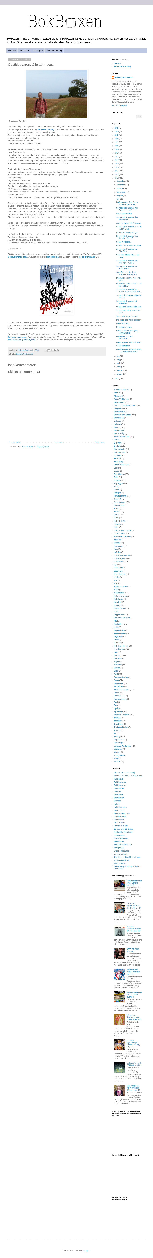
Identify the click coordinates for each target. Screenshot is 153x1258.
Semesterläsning (121, 677)
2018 (117, 157)
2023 (117, 139)
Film (116, 487)
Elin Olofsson (119, 823)
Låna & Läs (118, 568)
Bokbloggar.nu (120, 782)
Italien (116, 527)
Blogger (86, 1251)
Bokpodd (117, 421)
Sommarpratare (120, 699)
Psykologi (118, 637)
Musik (116, 590)
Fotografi (117, 493)
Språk (116, 708)
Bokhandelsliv (119, 412)
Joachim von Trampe (122, 530)
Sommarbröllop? (123, 346)
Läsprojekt (118, 571)
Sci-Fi (116, 674)
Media (116, 577)
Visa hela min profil (119, 105)
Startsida (57, 442)
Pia (115, 621)
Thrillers (117, 718)
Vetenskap (118, 749)
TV (115, 733)
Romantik (118, 658)
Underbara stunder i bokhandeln (124, 337)
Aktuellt (117, 393)
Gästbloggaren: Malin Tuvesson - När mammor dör (133, 1088)
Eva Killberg (119, 474)
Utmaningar (118, 743)
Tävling (117, 736)
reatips (116, 640)
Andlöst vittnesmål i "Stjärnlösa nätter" (134, 1064)
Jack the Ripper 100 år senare (128, 223)
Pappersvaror (119, 615)
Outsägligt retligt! (123, 323)
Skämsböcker (119, 696)
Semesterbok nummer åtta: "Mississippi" (127, 218)
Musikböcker (119, 593)
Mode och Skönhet (121, 587)
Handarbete (119, 505)
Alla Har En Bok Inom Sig (124, 773)
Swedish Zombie (121, 854)
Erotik (116, 468)
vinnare (117, 752)
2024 (117, 135)
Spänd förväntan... (123, 242)
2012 (117, 178)
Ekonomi (117, 458)
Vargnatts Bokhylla (121, 860)
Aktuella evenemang (54, 50)
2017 (117, 160)
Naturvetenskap (120, 596)
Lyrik (116, 565)
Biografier (118, 408)
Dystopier (118, 455)
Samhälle (118, 665)
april (119, 363)
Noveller (117, 602)
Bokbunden (118, 795)
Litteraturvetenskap (122, 555)
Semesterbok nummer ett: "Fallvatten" (126, 302)
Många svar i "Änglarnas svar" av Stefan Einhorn (134, 1017)
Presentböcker (120, 633)
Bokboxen (12, 50)
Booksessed (119, 810)
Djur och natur (119, 449)
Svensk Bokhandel (121, 851)
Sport (116, 705)
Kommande (118, 546)
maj (118, 360)
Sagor (116, 661)
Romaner (117, 655)
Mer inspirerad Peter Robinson (128, 320)
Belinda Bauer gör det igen (127, 232)
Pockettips (118, 624)
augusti (120, 195)
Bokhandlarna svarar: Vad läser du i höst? (133, 972)
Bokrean (117, 424)
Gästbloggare (38, 50)
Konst (116, 549)
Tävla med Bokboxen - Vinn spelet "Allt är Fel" (134, 905)
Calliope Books (120, 816)
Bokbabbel (118, 779)
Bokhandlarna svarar (122, 415)
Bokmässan (119, 418)
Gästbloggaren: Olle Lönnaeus (128, 342)
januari (120, 374)
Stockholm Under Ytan (123, 845)
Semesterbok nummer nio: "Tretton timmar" (127, 209)
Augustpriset (119, 402)
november (121, 185)
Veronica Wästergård (122, 746)
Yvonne (117, 761)
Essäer (117, 471)
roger (116, 652)
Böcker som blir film (122, 437)
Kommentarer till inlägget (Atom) (35, 447)
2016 (117, 164)
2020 (117, 149)
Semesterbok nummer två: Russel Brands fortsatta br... (128, 290)
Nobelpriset (118, 599)
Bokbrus (117, 791)
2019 (117, 153)
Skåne (116, 693)
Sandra (117, 668)
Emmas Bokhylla (121, 826)
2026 (117, 128)
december (121, 181)
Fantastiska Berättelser (123, 832)
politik (116, 627)
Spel (116, 702)
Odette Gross (119, 608)
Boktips (117, 427)
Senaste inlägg (15, 442)
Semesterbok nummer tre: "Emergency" (127, 267)
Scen (116, 671)
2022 (117, 142)
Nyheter (117, 605)
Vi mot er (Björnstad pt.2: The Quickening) (133, 1042)
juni (118, 356)
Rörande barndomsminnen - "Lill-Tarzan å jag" (134, 928)
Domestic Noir (119, 452)
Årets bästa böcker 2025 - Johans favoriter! (134, 883)
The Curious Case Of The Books (127, 857)
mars (119, 367)
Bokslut (117, 804)
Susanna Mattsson (121, 715)
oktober (120, 188)
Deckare (19, 354)
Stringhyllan (119, 848)
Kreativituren (119, 841)
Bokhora (117, 801)
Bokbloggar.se (120, 785)
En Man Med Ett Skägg (123, 829)
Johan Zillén (24, 50)
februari (120, 370)
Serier (116, 680)
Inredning (118, 524)
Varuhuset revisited (124, 214)
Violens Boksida (120, 863)
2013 (117, 174)
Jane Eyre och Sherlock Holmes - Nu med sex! (126, 273)
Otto (116, 612)
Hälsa (116, 518)
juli (118, 199)
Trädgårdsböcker (121, 727)
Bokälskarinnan (120, 807)
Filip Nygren (119, 483)
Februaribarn (119, 835)
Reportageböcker (121, 646)
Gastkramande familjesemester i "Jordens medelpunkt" (129, 350)
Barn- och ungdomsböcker (125, 405)
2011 (117, 379)
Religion (117, 643)
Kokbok (117, 543)
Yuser (116, 758)
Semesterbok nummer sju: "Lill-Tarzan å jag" (129, 228)
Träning (117, 730)
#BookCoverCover (121, 390)
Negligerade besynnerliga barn (128, 307)
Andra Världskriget (121, 399)
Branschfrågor (119, 433)
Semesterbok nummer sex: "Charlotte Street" (127, 237)
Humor (116, 515)
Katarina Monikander (122, 536)
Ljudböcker (118, 561)
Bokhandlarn (119, 798)
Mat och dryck (119, 574)
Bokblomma (119, 788)
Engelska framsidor (124, 327)
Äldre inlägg (99, 442)
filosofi (116, 490)
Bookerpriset (119, 430)
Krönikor (117, 552)
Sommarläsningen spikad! (126, 316)
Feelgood (118, 480)
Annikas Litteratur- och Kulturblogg (128, 776)
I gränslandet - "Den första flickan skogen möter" (127, 203)
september (121, 192)
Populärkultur (119, 630)
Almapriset (118, 396)
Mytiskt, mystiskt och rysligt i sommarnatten (127, 332)
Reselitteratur (119, 649)
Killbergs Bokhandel (123, 77)
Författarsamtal (120, 496)
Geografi (117, 499)
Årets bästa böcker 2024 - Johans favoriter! (134, 994)
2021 (117, 146)
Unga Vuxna (119, 740)
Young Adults (119, 755)
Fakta (116, 477)
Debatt (116, 440)
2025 (117, 131)
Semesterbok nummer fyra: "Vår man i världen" (127, 262)
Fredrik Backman (121, 838)
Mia (115, 580)
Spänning (118, 711)
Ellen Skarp (118, 462)
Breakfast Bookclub (122, 813)
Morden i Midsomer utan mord (128, 245)
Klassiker (117, 540)
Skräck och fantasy (121, 690)
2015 (117, 167)
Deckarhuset (119, 820)
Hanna (116, 508)
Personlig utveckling (122, 618)
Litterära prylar (120, 558)
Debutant (117, 443)
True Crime (118, 724)
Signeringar (118, 683)
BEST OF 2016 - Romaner (133, 950)
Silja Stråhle (119, 686)
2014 (117, 171)
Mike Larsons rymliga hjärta (21, 340)
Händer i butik (119, 521)
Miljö (116, 583)
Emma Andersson (121, 465)
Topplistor (118, 721)
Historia (117, 511)
